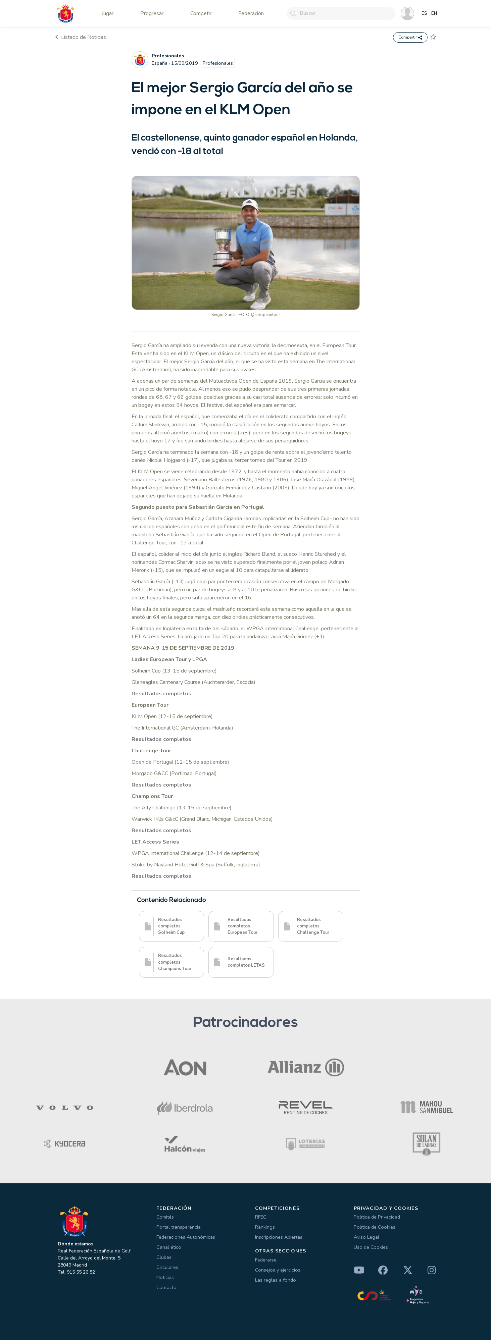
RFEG (260, 1218)
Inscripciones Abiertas (278, 1238)
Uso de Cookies (371, 1248)
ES (424, 13)
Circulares (167, 1268)
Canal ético (168, 1248)
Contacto (166, 1288)
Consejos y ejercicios (277, 1271)
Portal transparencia (178, 1228)
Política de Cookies (374, 1228)
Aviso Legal (366, 1238)
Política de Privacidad (377, 1218)
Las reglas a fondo (275, 1281)
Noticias (165, 1278)
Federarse (266, 1260)
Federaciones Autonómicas (185, 1238)
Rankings (265, 1228)
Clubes (163, 1258)
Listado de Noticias (80, 38)
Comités (165, 1218)
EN (434, 13)
